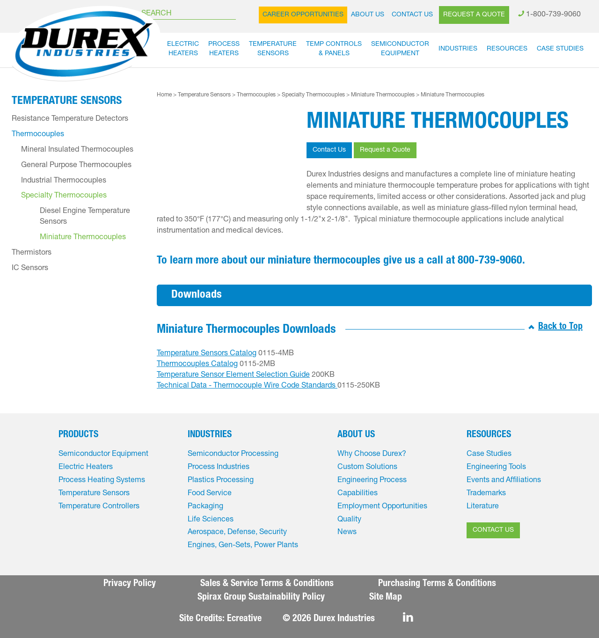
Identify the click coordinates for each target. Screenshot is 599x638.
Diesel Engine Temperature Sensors (85, 217)
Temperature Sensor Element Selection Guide (233, 375)
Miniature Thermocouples (383, 95)
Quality (349, 520)
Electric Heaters (85, 467)
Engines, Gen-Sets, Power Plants (243, 546)
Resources (507, 49)
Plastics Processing (221, 480)
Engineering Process (372, 480)
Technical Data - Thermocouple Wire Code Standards (247, 386)
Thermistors (31, 253)
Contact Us (412, 15)
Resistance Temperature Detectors (70, 119)
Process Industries (218, 467)
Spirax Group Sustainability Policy (261, 597)
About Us (367, 15)
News (347, 532)
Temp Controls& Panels (334, 49)
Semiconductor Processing (233, 454)
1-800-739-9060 (553, 15)
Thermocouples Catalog (197, 364)
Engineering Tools (496, 467)
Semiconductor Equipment (103, 454)
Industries (457, 49)
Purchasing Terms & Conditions (437, 584)
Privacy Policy (129, 584)
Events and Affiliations (504, 480)
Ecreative (244, 619)
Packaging (205, 507)
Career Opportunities (303, 15)
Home (164, 95)
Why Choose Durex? (371, 454)
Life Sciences (211, 520)
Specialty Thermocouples (313, 95)
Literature (483, 507)
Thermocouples (256, 95)
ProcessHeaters (224, 49)
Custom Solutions (367, 467)
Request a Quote (474, 15)
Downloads (196, 295)
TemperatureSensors (273, 49)
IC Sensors (30, 268)
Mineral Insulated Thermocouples (77, 150)
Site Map (385, 597)
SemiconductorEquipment (400, 49)
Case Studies (560, 49)
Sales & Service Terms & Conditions (267, 584)
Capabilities (357, 494)
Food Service (210, 494)
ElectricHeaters (183, 49)
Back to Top (560, 327)
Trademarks (486, 494)
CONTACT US (493, 530)
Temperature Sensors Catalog (206, 354)
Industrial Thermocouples (63, 181)
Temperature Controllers (98, 507)
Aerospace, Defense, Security (237, 532)
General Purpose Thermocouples (76, 165)
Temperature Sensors (204, 95)
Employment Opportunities (382, 507)
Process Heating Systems (101, 480)
